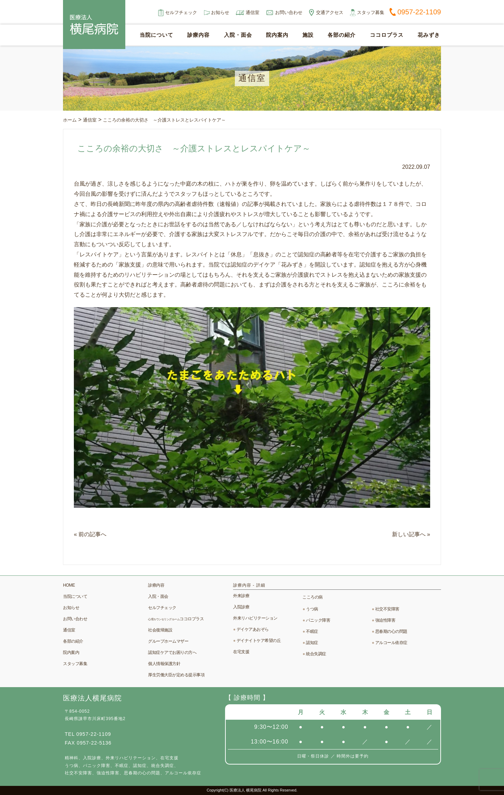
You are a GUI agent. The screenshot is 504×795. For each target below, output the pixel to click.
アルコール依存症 (391, 642)
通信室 (252, 12)
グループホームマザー (168, 641)
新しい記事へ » (411, 534)
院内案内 (277, 35)
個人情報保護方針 (164, 663)
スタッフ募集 (370, 12)
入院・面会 (238, 35)
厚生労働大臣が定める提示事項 (176, 674)
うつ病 (312, 609)
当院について (156, 35)
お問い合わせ (288, 12)
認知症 (312, 642)
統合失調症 (316, 653)
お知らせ (220, 12)
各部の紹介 (342, 35)
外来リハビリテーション (255, 618)
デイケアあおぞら (253, 629)
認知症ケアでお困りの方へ (172, 652)
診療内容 (198, 35)
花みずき (429, 35)
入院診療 (241, 606)
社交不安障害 (387, 609)
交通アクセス (329, 12)
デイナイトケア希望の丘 (259, 640)
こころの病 (312, 597)
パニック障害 (318, 620)
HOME (69, 585)
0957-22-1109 (419, 12)
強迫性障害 (385, 620)
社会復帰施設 (160, 630)
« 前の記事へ (90, 534)
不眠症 (312, 631)
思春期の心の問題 (391, 631)
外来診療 (241, 595)
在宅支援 (241, 651)
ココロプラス (387, 35)
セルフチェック (181, 12)
